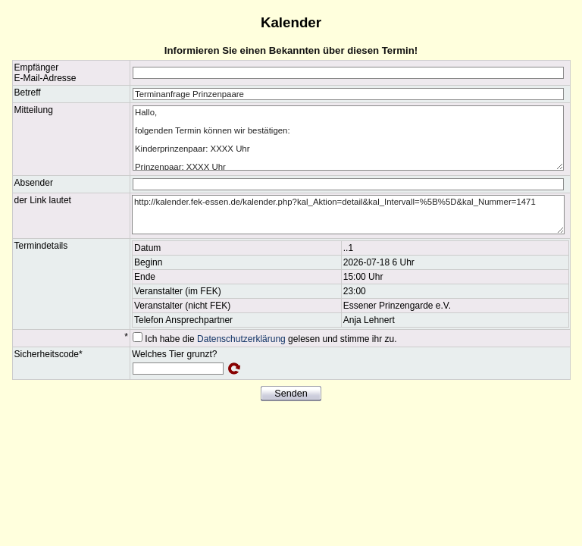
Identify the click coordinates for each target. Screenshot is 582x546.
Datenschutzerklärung (241, 339)
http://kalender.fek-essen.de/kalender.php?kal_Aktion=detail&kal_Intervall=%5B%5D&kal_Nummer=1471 (348, 214)
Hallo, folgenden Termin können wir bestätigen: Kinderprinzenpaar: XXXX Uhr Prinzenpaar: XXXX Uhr (348, 138)
